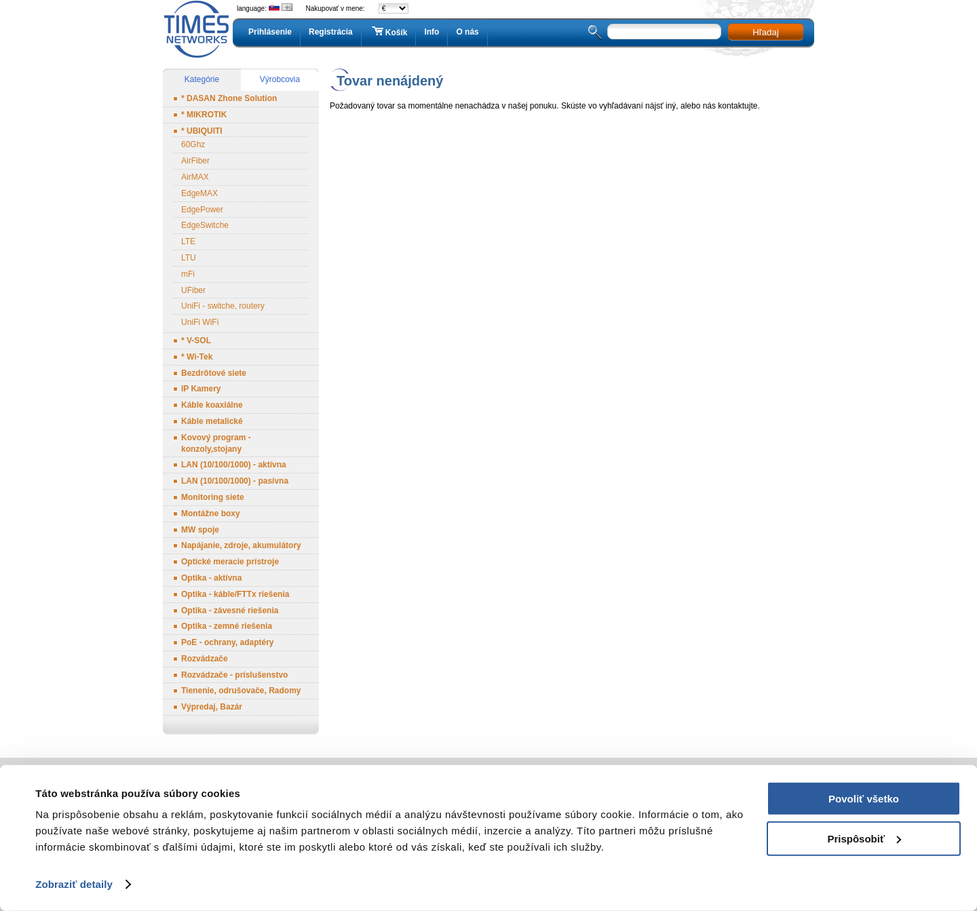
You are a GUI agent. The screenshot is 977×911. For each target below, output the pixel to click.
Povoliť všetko (863, 799)
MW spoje (200, 530)
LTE (188, 241)
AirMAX (195, 177)
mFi (188, 274)
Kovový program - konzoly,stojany (216, 443)
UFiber (193, 290)
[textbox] (664, 31)
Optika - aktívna (211, 578)
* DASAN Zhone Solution (229, 98)
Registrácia (331, 32)
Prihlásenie (270, 32)
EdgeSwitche (205, 225)
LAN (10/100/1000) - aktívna (233, 464)
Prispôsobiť (864, 838)
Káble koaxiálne (212, 405)
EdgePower (202, 209)
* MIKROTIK (204, 114)
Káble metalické (212, 421)
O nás (467, 32)
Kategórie (202, 79)
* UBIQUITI (202, 131)
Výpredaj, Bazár (211, 707)
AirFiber (195, 161)
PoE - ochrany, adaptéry (227, 642)
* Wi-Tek (196, 357)
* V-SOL (196, 340)
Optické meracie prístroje (230, 561)
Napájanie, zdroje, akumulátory (241, 545)
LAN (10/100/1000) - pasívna (234, 481)
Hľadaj (765, 32)
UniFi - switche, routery (223, 306)
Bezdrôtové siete (213, 373)
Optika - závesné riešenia (229, 610)
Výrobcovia (280, 79)
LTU (188, 258)
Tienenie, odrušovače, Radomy (241, 690)
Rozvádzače (204, 658)
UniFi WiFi (199, 322)
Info (431, 32)
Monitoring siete (212, 497)
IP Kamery (201, 388)
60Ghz (193, 144)
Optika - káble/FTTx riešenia (235, 594)
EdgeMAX (199, 193)
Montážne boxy (210, 513)
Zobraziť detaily (74, 884)
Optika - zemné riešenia (226, 626)
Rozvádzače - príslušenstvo (234, 675)
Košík (389, 31)
